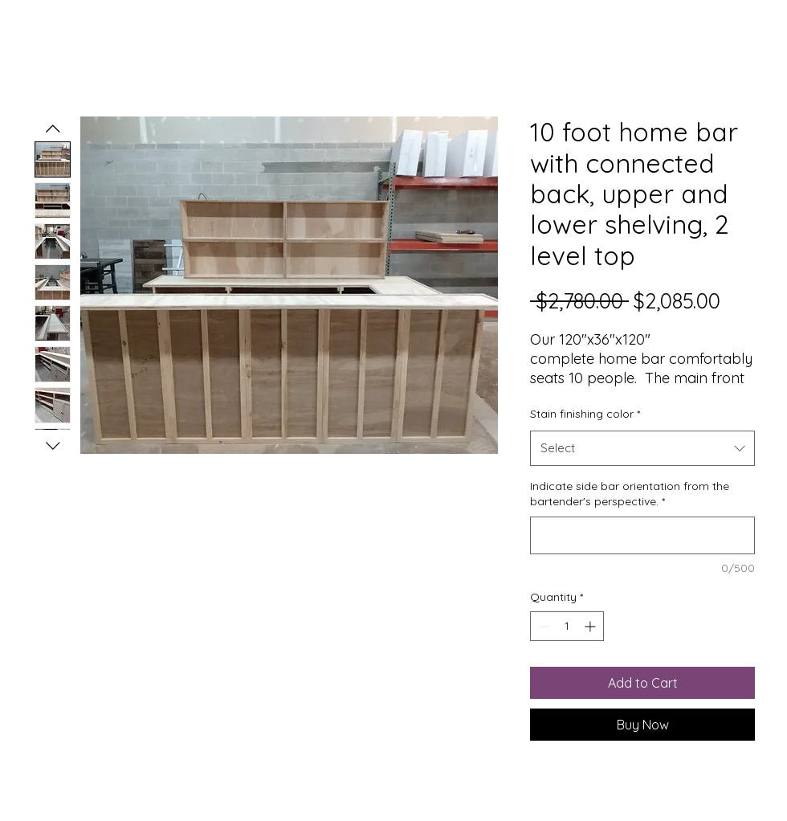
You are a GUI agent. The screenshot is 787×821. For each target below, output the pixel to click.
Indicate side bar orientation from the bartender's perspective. (629, 494)
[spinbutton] (567, 626)
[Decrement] (542, 626)
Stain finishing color (585, 413)
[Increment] (591, 626)
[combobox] (642, 448)
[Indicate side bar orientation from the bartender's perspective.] (642, 535)
